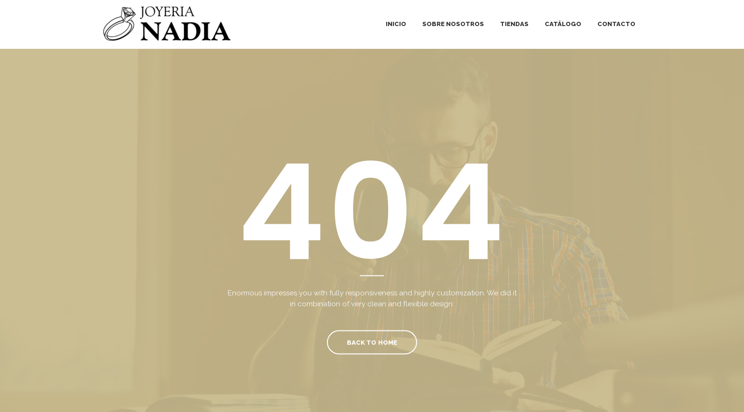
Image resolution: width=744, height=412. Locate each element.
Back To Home (372, 342)
